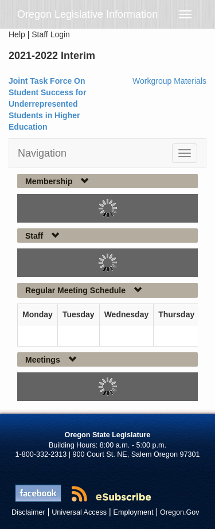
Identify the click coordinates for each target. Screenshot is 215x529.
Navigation (42, 153)
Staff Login (51, 34)
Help (17, 34)
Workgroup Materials (169, 80)
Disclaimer (28, 512)
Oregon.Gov (180, 512)
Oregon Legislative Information (87, 14)
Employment (134, 512)
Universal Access (79, 512)
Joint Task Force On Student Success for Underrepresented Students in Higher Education (47, 103)
